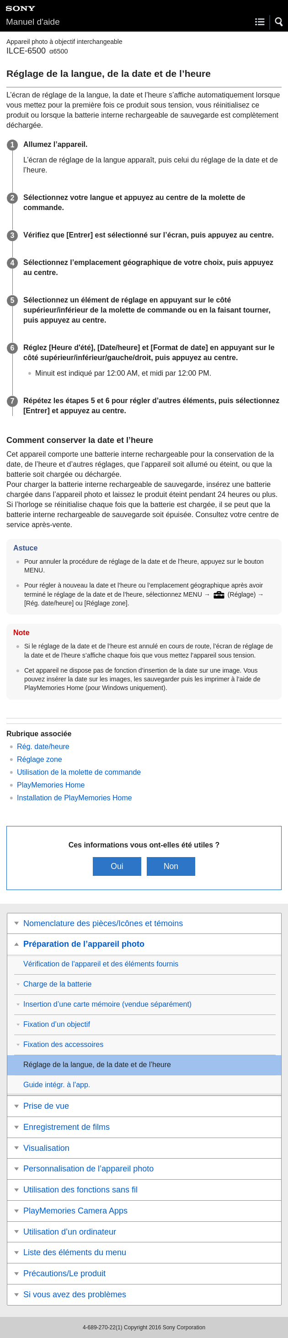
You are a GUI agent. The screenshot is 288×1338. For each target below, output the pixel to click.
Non (171, 866)
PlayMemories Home (51, 785)
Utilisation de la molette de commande (79, 772)
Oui (117, 866)
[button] (279, 22)
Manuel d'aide (33, 22)
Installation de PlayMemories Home (74, 798)
